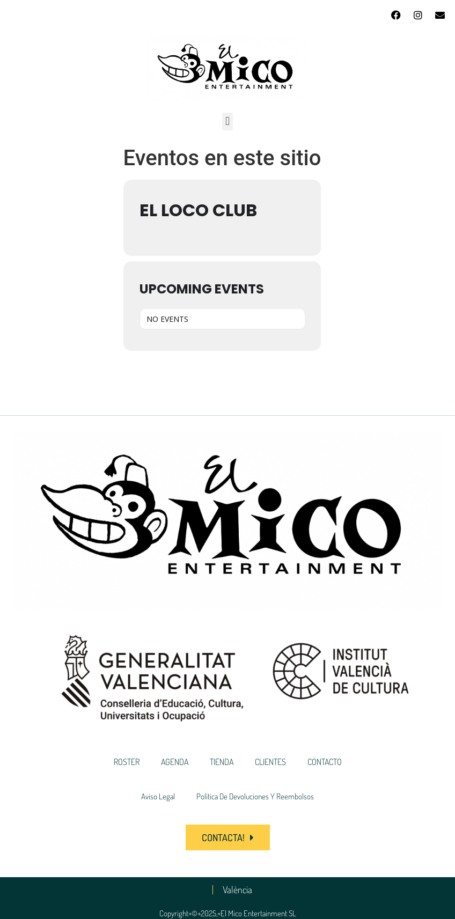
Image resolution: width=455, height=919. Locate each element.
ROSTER (127, 761)
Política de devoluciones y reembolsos (255, 796)
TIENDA (221, 761)
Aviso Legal (158, 796)
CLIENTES (270, 761)
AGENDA (174, 761)
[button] (227, 121)
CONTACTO (324, 761)
